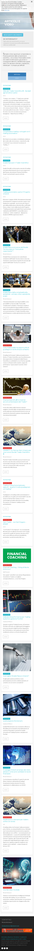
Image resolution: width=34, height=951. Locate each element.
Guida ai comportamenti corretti (13, 939)
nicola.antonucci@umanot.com (10, 926)
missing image (7, 85)
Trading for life (7, 345)
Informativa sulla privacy (7, 937)
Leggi (5, 118)
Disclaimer (16, 937)
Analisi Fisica (6, 88)
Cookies (24, 939)
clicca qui (7, 10)
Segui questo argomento (13, 35)
